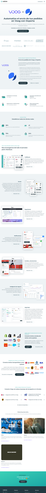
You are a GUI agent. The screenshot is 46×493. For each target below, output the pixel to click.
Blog (36, 492)
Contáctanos (40, 1)
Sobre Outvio (27, 492)
